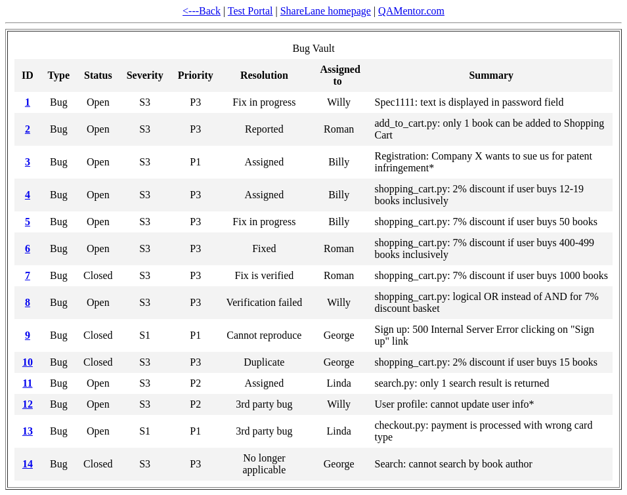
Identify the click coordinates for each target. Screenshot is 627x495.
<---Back (202, 10)
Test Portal (250, 10)
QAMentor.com (411, 10)
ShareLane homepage (325, 10)
